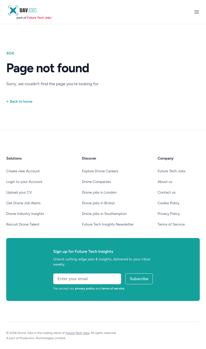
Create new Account (23, 171)
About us (165, 182)
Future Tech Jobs (172, 171)
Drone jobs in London (99, 192)
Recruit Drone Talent (22, 224)
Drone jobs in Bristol (98, 203)
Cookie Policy (169, 203)
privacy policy (85, 288)
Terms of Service (171, 224)
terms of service (112, 288)
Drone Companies (96, 182)
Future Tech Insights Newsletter (108, 224)
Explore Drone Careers (100, 171)
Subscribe (139, 278)
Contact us (167, 192)
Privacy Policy (169, 214)
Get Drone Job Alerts (23, 203)
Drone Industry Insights (25, 214)
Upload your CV (19, 192)
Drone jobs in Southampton (104, 214)
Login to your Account (24, 182)
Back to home (19, 101)
